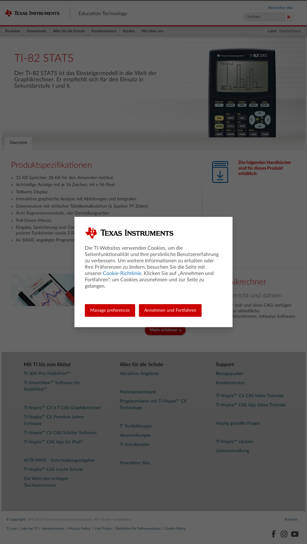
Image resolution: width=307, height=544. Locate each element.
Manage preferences (110, 310)
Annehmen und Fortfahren (170, 310)
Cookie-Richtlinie (122, 273)
